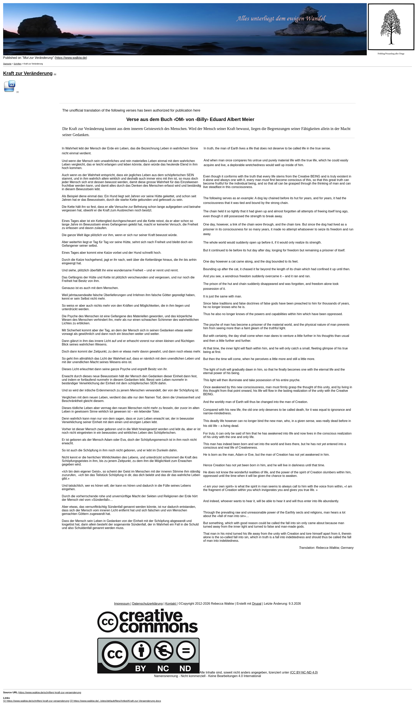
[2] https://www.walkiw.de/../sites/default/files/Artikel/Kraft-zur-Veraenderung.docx (115, 700)
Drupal (256, 603)
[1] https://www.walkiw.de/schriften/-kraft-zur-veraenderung (36, 700)
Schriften (17, 64)
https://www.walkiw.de (71, 57)
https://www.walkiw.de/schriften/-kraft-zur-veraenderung (50, 692)
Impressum (122, 603)
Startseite (7, 64)
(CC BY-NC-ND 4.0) (304, 672)
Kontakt (171, 603)
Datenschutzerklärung (147, 603)
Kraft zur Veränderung (28, 73)
